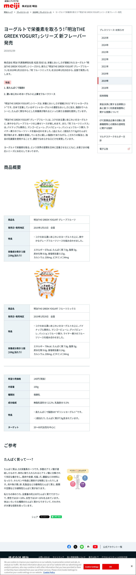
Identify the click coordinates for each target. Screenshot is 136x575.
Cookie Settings (92, 566)
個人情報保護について (76, 557)
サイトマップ (58, 557)
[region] (68, 566)
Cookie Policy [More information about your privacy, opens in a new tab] (49, 572)
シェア (35, 516)
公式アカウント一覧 (112, 546)
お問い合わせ (44, 557)
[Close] (132, 566)
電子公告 (93, 557)
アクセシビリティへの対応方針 (114, 557)
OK (110, 566)
